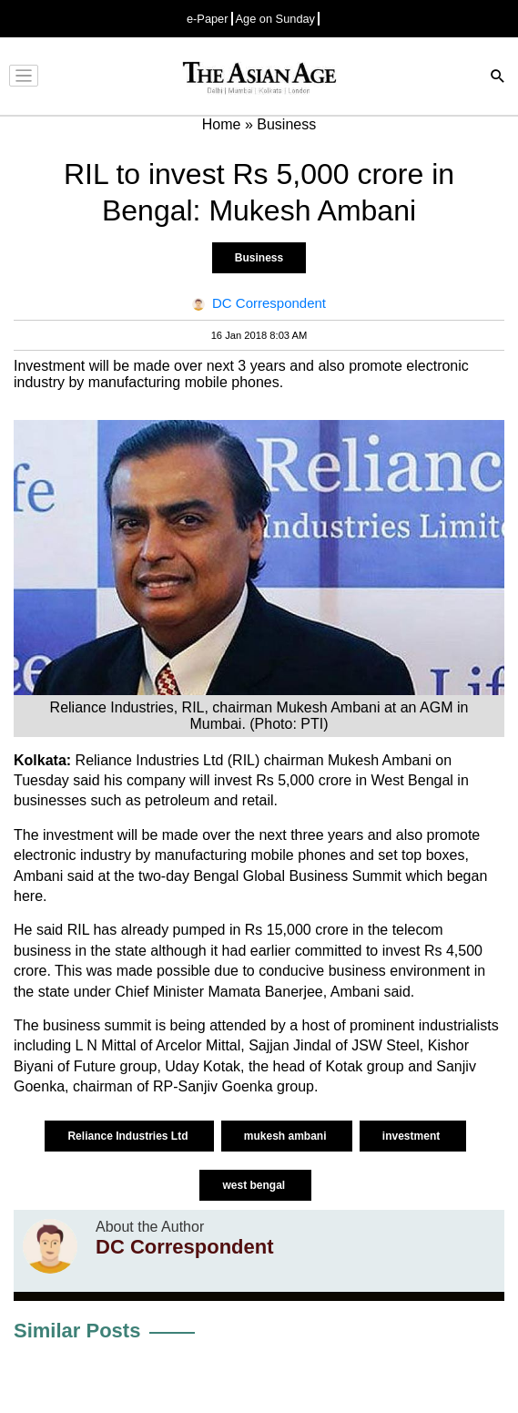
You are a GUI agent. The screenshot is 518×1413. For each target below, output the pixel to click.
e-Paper (208, 19)
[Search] (498, 78)
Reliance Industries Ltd (128, 1136)
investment (412, 1136)
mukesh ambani (287, 1136)
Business (259, 257)
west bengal (255, 1185)
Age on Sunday (276, 19)
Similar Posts (77, 1330)
